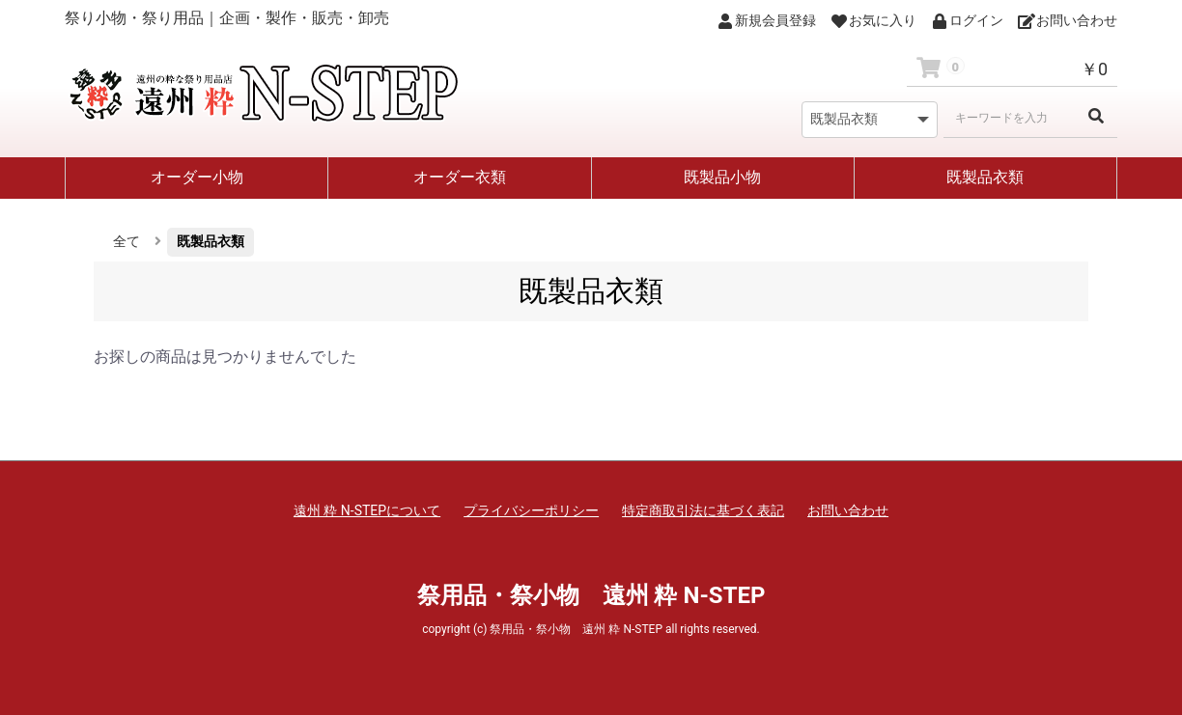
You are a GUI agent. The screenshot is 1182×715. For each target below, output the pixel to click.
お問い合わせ (847, 510)
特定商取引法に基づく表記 (703, 510)
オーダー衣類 (459, 177)
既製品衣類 (985, 177)
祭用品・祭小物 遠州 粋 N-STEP (591, 595)
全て (126, 241)
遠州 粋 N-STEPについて (367, 510)
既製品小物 (722, 177)
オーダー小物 (197, 177)
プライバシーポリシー (531, 510)
